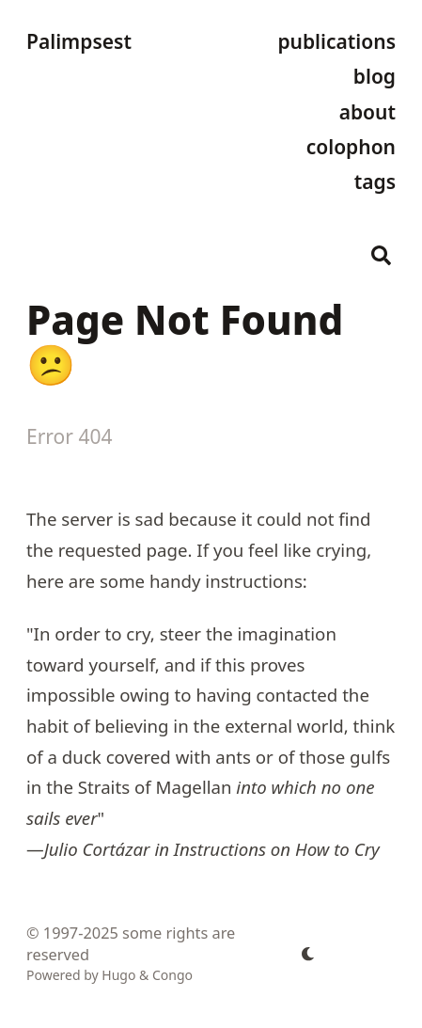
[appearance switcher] (308, 953)
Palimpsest (79, 41)
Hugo (118, 975)
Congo (172, 975)
